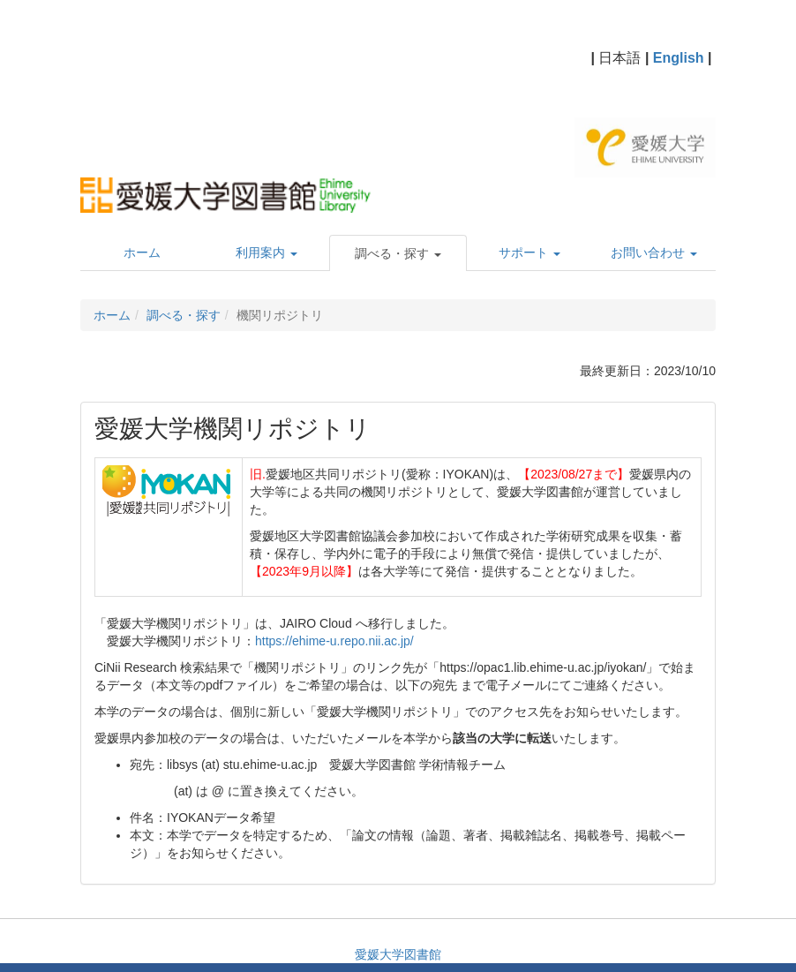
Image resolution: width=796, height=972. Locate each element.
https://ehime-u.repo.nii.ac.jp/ (334, 641)
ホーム (112, 315)
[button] (398, 253)
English (678, 57)
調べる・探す (183, 315)
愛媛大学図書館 (398, 954)
